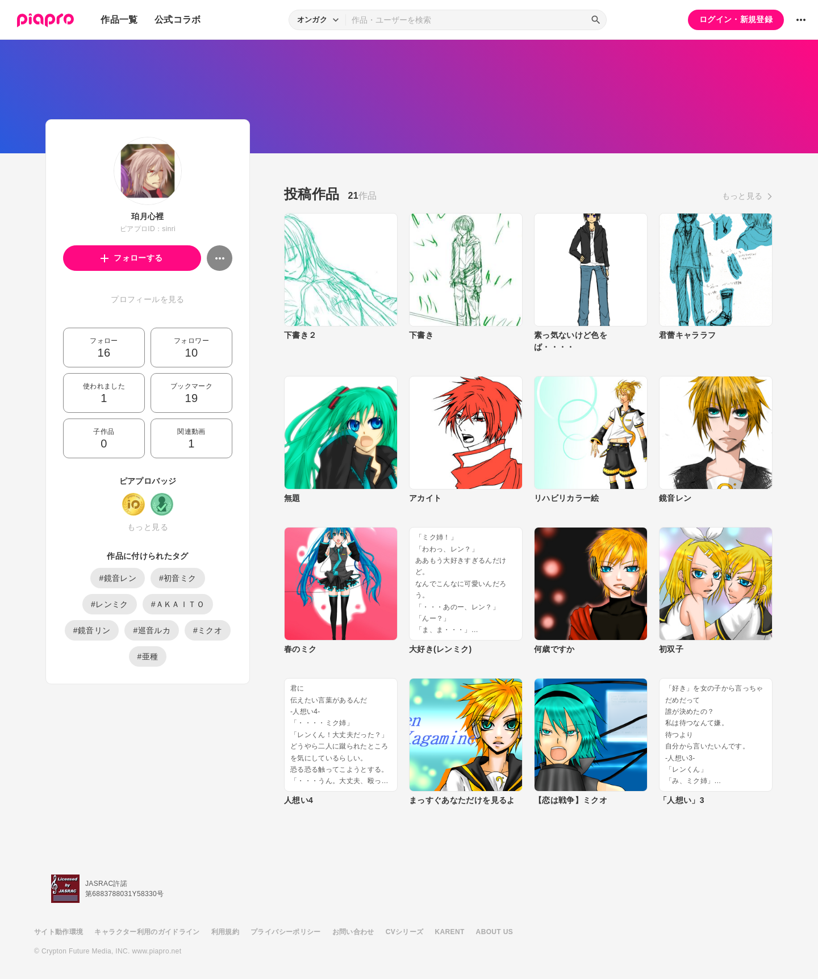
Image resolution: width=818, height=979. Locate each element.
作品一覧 (119, 19)
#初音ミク (178, 578)
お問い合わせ (353, 932)
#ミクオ (207, 630)
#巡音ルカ (151, 630)
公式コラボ (178, 19)
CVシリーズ (405, 932)
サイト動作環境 (58, 932)
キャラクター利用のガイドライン (146, 932)
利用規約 (225, 932)
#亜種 (147, 656)
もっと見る (147, 527)
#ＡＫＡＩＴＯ (177, 604)
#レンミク (109, 604)
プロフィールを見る (147, 299)
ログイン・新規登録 (736, 19)
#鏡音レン (117, 578)
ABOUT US (494, 932)
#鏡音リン (92, 630)
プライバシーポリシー (286, 932)
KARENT (450, 932)
